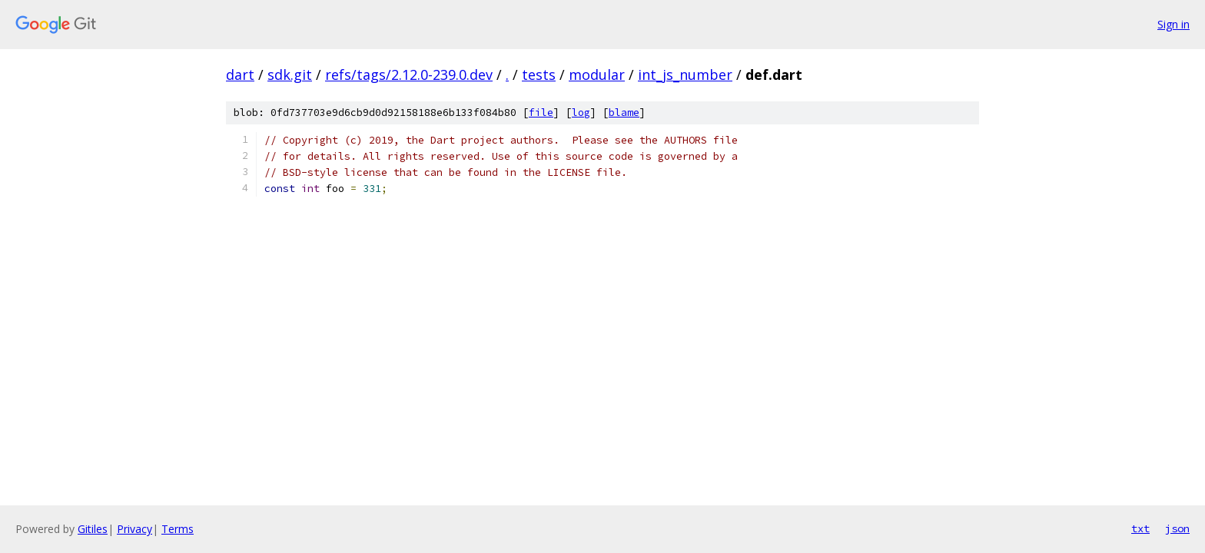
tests (539, 74)
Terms (177, 529)
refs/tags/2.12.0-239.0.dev (409, 74)
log (581, 112)
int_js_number (685, 74)
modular (597, 74)
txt (1140, 528)
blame (624, 112)
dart (240, 74)
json (1177, 528)
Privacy (134, 529)
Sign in (1173, 24)
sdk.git (289, 74)
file (541, 112)
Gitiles (93, 529)
